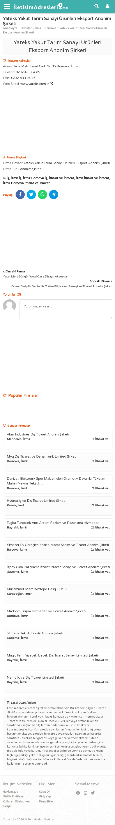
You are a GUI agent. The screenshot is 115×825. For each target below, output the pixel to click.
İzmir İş (16, 178)
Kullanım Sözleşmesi (16, 801)
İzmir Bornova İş (35, 178)
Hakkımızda (10, 791)
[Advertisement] (57, 121)
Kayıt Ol (44, 791)
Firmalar (26, 28)
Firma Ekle (46, 801)
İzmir (38, 28)
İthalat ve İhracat (61, 178)
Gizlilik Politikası (13, 796)
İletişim (7, 806)
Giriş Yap (45, 796)
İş (8, 178)
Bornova (50, 28)
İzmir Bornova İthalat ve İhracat (26, 183)
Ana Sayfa (10, 28)
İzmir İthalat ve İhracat (92, 178)
